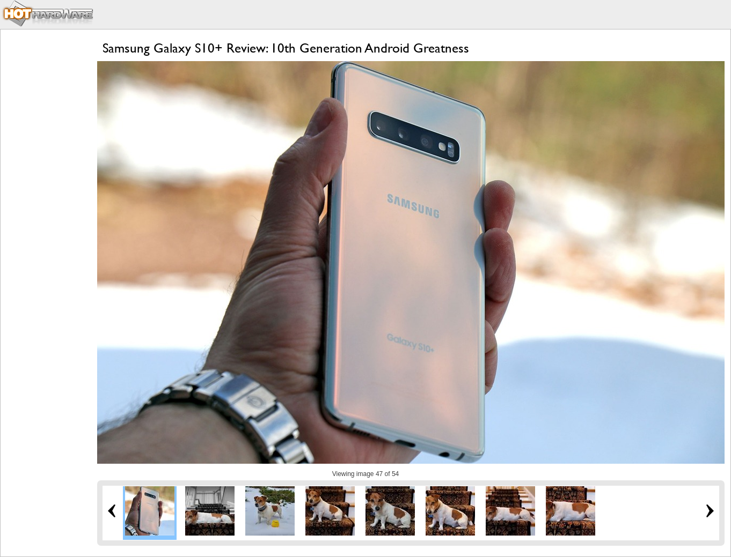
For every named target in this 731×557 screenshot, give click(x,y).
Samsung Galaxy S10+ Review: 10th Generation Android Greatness (286, 48)
